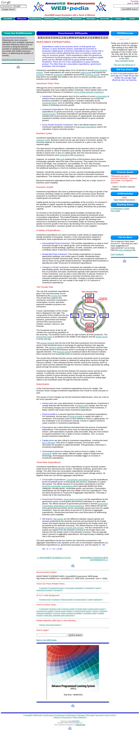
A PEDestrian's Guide (120, 209)
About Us (57, 717)
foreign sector (102, 337)
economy (40, 75)
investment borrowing (56, 588)
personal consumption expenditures (57, 486)
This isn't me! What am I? (124, 65)
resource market (56, 347)
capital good (85, 72)
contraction (78, 155)
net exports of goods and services (69, 528)
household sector (49, 103)
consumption (101, 96)
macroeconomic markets (44, 611)
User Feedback (125, 250)
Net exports (58, 519)
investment (44, 588)
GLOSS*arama (48, 715)
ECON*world (59, 715)
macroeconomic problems (64, 611)
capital (90, 599)
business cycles (55, 609)
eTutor (107, 715)
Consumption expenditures (78, 479)
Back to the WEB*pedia (46, 640)
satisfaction (98, 599)
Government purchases (74, 499)
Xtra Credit (115, 211)
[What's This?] (124, 39)
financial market (63, 352)
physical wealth (75, 416)
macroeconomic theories (82, 611)
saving (98, 588)
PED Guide (90, 715)
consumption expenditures (74, 588)
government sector (44, 337)
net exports (57, 590)
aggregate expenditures (86, 127)
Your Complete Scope (124, 61)
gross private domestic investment (88, 92)
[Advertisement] (70, 25)
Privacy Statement (79, 717)
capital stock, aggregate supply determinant (59, 615)
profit (62, 159)
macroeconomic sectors (96, 609)
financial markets (67, 599)
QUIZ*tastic (81, 715)
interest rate (82, 405)
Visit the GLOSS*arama (12, 60)
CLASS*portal (70, 715)
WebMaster (80, 725)
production (58, 75)
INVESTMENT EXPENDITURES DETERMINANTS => (94, 559)
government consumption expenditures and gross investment (75, 505)
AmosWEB (28, 715)
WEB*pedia (38, 715)
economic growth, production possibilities (68, 613)
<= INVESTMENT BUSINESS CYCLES (54, 558)
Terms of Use (66, 717)
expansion (64, 155)
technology (47, 453)
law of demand (48, 443)
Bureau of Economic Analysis (50, 625)
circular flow (56, 296)
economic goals (81, 609)
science (95, 611)
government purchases (44, 590)
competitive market (89, 613)
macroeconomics (80, 599)
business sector (49, 114)
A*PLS (112, 715)
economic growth (92, 75)
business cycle (42, 140)
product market (46, 343)
